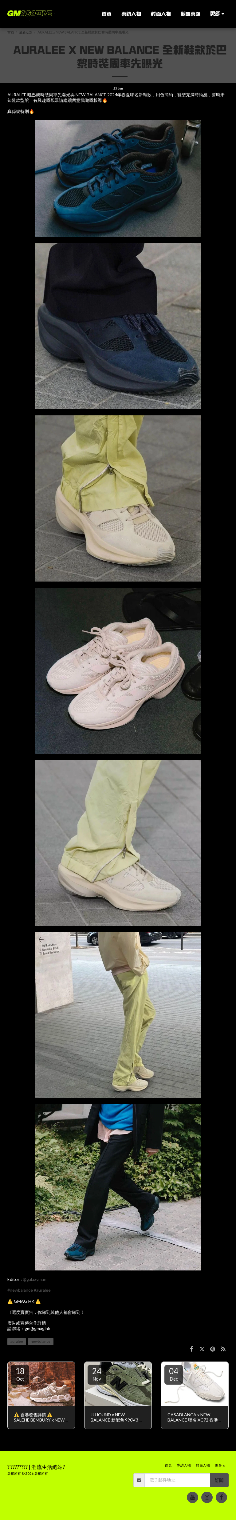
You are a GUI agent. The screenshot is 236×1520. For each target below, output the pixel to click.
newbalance (40, 1341)
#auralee (42, 1290)
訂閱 (219, 1480)
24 (97, 1374)
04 (173, 1374)
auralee (16, 1341)
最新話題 (26, 32)
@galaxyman (34, 1279)
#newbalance (20, 1290)
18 (20, 1374)
